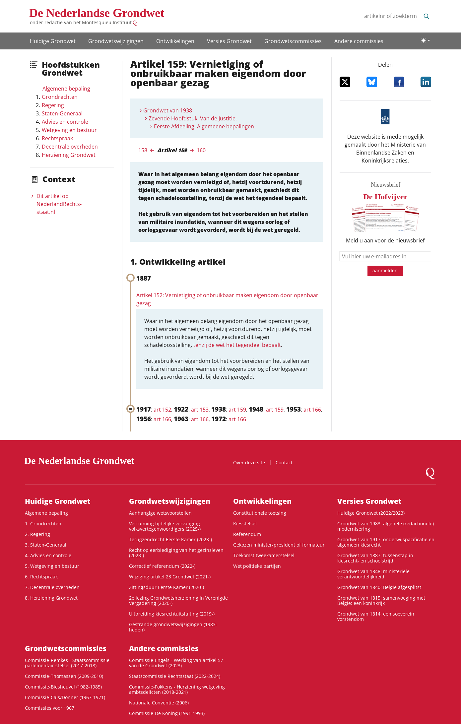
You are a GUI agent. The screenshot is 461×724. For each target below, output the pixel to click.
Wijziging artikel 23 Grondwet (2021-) (170, 576)
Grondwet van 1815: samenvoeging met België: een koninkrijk (381, 600)
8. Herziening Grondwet (51, 598)
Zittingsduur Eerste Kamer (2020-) (166, 587)
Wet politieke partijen (257, 566)
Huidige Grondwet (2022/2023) (371, 513)
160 (201, 150)
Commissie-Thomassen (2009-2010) (64, 676)
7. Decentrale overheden (52, 587)
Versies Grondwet (229, 41)
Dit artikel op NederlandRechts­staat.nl (59, 204)
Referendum (247, 534)
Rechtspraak (57, 138)
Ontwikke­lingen (175, 41)
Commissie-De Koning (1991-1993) (167, 713)
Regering (53, 105)
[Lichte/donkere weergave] (425, 40)
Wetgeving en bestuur (69, 130)
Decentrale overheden (70, 146)
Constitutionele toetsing (259, 513)
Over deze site (249, 462)
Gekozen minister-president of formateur (279, 545)
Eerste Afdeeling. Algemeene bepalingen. (204, 126)
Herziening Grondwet (69, 155)
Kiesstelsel (245, 523)
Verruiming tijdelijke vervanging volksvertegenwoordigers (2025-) (165, 526)
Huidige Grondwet (53, 41)
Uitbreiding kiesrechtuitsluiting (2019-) (172, 614)
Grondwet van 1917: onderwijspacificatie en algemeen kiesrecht (385, 542)
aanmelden (385, 270)
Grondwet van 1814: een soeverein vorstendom (375, 616)
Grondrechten (60, 96)
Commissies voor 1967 (49, 708)
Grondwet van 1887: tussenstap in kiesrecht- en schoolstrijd (375, 558)
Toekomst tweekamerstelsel (264, 555)
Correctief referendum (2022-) (162, 566)
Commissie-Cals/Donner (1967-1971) (65, 697)
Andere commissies (358, 41)
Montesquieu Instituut (107, 22)
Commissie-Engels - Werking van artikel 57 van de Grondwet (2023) (176, 663)
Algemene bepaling (66, 88)
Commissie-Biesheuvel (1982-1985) (63, 687)
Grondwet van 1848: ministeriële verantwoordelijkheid (373, 574)
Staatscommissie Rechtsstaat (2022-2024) (174, 676)
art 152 (162, 409)
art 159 (237, 409)
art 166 (312, 409)
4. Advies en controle (48, 555)
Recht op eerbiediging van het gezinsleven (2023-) (176, 553)
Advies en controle (65, 121)
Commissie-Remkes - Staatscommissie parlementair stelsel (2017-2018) (67, 663)
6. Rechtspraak (41, 576)
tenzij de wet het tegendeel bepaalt (237, 345)
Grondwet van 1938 (167, 110)
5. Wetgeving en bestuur (52, 566)
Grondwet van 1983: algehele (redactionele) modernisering (385, 526)
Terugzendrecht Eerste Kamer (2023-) (170, 539)
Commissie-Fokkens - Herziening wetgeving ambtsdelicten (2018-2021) (177, 689)
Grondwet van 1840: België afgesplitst (379, 587)
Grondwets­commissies (293, 41)
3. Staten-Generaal (45, 545)
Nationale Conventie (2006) (159, 702)
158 (142, 150)
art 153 (200, 409)
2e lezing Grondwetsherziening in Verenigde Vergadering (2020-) (178, 600)
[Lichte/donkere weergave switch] (425, 40)
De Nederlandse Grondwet (96, 13)
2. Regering (37, 534)
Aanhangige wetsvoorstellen (160, 513)
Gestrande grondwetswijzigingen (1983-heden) (173, 627)
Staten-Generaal (62, 113)
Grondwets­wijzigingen (116, 41)
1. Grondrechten (43, 523)
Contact (284, 462)
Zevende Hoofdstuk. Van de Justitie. (193, 118)
